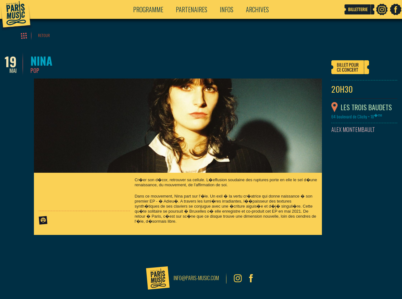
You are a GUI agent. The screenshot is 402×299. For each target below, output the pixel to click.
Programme (148, 9)
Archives (257, 9)
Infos (226, 9)
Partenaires (191, 9)
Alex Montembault (353, 129)
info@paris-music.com (196, 278)
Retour (44, 35)
